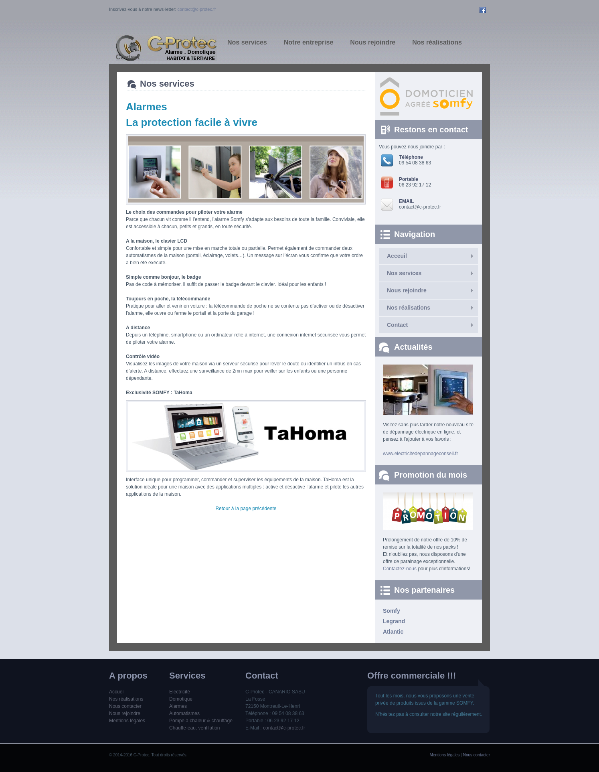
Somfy (391, 611)
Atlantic (393, 631)
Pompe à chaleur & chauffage (201, 720)
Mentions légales (127, 720)
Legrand (394, 621)
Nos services (404, 273)
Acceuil (397, 256)
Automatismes (184, 713)
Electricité (179, 692)
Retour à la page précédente (245, 508)
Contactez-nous (400, 568)
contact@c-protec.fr (197, 9)
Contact (397, 325)
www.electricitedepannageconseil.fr (420, 453)
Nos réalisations (408, 307)
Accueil (117, 692)
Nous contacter (125, 706)
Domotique (180, 699)
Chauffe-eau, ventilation (194, 728)
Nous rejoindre (407, 290)
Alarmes (178, 706)
